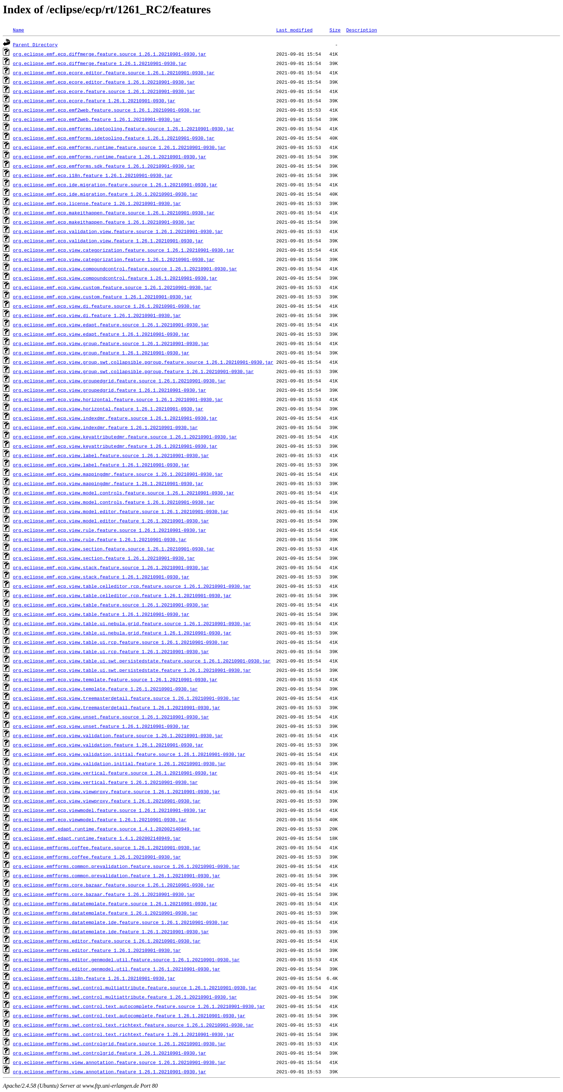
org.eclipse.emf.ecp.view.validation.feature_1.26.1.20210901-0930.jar (108, 745)
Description (361, 30)
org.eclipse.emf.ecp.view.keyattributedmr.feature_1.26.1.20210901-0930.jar (115, 446)
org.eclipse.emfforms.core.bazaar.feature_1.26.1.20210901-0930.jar (104, 894)
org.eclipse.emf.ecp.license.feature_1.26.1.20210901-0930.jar (97, 203)
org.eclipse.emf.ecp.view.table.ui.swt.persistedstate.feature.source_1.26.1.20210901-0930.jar (142, 660)
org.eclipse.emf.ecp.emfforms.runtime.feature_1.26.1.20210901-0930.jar (109, 156)
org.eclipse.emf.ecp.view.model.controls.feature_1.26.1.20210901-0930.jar (114, 502)
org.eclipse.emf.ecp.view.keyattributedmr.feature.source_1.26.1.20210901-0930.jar (125, 436)
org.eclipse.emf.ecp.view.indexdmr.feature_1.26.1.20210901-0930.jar (105, 427)
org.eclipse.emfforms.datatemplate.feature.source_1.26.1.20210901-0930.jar (115, 903)
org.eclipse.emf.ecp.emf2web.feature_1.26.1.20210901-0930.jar (97, 119)
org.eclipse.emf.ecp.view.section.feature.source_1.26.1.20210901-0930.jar (114, 548)
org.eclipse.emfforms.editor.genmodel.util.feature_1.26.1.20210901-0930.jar (116, 969)
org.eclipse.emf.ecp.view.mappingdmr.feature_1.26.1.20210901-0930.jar (108, 483)
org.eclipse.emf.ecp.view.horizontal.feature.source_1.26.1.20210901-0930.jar (118, 399)
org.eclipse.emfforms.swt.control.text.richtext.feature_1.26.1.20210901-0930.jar (123, 1034)
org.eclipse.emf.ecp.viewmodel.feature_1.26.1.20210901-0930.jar (100, 819)
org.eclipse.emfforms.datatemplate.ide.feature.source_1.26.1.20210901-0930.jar (121, 922)
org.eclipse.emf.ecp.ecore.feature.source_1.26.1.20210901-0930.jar (104, 91)
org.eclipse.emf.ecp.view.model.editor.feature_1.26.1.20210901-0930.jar (111, 520)
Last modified (294, 30)
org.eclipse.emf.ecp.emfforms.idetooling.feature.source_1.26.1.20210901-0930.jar (123, 128)
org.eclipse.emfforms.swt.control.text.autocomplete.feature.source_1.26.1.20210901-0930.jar (139, 1006)
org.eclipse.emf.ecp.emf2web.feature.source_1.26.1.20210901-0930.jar (107, 110)
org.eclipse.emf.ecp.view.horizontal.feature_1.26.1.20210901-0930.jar (108, 408)
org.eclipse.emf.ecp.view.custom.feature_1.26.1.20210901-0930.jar (102, 296)
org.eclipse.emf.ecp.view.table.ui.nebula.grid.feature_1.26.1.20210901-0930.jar (122, 632)
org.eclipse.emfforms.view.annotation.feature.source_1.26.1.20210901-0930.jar (119, 1062)
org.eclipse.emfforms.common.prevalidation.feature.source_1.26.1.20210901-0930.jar (126, 866)
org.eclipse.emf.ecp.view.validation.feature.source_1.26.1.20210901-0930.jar (118, 735)
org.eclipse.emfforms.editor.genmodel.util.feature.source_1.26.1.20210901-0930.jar (126, 959)
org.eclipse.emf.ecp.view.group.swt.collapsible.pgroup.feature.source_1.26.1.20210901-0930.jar (143, 362)
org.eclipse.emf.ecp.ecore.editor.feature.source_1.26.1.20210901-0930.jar (114, 72)
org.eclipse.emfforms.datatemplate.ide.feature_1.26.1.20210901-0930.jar (111, 931)
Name (18, 30)
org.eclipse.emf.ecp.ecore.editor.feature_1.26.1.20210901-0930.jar (104, 82)
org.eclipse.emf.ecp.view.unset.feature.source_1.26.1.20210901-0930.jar (111, 717)
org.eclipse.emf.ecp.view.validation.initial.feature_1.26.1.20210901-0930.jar (119, 763)
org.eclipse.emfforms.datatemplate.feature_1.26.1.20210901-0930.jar (105, 913)
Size (334, 30)
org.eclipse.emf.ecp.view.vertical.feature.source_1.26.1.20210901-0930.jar (115, 773)
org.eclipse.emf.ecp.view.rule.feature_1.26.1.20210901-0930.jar (100, 539)
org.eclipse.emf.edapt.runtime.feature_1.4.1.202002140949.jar (97, 838)
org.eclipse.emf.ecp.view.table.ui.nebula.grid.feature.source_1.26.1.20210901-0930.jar (132, 623)
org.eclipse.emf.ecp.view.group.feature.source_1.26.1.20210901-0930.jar (111, 343)
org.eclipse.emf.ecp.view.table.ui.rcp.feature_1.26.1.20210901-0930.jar (111, 651)
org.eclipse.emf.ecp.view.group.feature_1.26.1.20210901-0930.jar (101, 352)
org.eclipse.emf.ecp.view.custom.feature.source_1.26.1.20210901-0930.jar (112, 287)
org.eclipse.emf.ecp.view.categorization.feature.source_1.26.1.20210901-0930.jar (123, 250)
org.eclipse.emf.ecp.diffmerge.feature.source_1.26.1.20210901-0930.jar (109, 54)
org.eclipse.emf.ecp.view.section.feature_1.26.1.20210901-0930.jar (104, 558)
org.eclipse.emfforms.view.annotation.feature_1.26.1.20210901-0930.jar (109, 1071)
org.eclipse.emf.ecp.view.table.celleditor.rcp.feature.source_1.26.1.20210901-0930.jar (132, 586)
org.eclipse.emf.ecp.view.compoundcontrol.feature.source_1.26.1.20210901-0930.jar (125, 268)
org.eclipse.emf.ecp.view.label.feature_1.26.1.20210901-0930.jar (101, 464)
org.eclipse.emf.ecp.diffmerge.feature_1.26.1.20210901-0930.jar (100, 63)
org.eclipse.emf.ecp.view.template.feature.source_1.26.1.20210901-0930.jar (115, 679)
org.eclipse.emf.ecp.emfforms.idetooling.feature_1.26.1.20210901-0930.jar (114, 138)
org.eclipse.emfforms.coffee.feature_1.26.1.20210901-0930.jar (97, 857)
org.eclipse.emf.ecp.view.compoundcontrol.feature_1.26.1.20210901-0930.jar (115, 278)
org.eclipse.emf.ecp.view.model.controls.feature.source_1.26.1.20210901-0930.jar (123, 492)
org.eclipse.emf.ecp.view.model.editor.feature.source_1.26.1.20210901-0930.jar (121, 511)
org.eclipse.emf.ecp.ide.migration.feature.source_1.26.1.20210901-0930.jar (115, 184)
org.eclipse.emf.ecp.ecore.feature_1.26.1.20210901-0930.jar (94, 100)
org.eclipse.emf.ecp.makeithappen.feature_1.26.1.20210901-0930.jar (104, 222)
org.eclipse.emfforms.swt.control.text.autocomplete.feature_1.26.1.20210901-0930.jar (129, 1015)
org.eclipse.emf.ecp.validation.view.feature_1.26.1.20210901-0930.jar (108, 240)
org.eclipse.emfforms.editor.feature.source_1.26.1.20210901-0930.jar (107, 941)
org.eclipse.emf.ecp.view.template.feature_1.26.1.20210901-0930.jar (105, 689)
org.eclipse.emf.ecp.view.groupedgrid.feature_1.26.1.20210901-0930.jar (109, 390)
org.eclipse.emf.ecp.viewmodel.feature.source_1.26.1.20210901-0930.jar (109, 810)
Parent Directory (35, 44)
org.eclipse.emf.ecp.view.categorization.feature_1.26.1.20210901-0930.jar (114, 259)
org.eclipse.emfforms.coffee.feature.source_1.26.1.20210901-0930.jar (107, 847)
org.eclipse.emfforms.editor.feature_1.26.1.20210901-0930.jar (97, 950)
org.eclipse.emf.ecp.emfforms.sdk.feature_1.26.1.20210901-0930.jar (104, 166)
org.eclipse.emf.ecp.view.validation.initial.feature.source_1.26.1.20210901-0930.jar (129, 754)
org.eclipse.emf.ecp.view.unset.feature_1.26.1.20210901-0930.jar (101, 726)
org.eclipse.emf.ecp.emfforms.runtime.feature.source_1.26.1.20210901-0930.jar (119, 147)
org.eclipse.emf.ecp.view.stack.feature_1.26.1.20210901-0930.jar (101, 576)
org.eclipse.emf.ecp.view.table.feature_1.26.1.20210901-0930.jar (101, 614)
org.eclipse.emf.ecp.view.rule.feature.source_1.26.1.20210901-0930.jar (109, 530)
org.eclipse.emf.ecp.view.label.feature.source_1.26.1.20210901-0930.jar (111, 455)
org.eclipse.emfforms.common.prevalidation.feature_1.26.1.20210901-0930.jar (116, 875)
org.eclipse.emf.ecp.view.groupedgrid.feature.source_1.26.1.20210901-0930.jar (119, 380)
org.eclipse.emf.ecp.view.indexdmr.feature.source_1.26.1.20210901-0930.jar (115, 418)
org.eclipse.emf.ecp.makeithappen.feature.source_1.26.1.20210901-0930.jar (114, 212)
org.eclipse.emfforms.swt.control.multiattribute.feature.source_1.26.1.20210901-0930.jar (135, 987)
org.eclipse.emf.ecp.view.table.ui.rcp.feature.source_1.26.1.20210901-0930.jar (121, 642)
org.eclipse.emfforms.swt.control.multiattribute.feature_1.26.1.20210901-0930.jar (125, 997)
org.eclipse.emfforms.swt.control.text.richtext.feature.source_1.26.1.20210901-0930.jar (133, 1025)
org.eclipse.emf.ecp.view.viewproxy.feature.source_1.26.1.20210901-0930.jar (116, 791)
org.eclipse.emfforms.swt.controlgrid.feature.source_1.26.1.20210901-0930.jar (119, 1043)
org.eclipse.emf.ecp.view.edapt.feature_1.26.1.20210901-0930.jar (101, 334)
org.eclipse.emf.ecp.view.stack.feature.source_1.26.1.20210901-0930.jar (111, 567)
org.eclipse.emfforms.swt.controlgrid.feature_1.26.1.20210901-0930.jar (109, 1053)
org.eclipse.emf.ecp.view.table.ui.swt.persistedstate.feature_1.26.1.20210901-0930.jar (132, 670)
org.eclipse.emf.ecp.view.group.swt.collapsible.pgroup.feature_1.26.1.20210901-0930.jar (133, 371)
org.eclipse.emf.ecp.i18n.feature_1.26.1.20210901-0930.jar (93, 175)
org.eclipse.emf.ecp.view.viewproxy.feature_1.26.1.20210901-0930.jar (107, 801)
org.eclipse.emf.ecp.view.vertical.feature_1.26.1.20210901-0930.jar (105, 782)
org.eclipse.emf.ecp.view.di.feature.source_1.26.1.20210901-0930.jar (107, 306)
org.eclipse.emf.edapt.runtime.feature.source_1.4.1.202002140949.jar (107, 829)
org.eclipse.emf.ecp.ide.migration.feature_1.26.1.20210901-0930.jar (105, 194)
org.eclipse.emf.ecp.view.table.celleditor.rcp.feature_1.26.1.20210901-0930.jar (122, 595)
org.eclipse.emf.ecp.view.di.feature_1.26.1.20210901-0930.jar (97, 315)
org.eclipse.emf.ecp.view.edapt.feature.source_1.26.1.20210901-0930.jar (111, 324)
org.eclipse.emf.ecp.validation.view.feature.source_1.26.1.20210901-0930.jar (118, 231)
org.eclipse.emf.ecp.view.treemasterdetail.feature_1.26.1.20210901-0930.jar (116, 707)
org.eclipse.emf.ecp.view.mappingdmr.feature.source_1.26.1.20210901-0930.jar (118, 474)
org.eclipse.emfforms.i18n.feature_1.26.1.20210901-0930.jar (94, 978)
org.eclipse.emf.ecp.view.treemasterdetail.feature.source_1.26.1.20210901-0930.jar (126, 698)
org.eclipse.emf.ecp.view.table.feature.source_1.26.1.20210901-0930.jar (111, 604)
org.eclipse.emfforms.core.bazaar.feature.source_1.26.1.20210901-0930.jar (114, 885)
